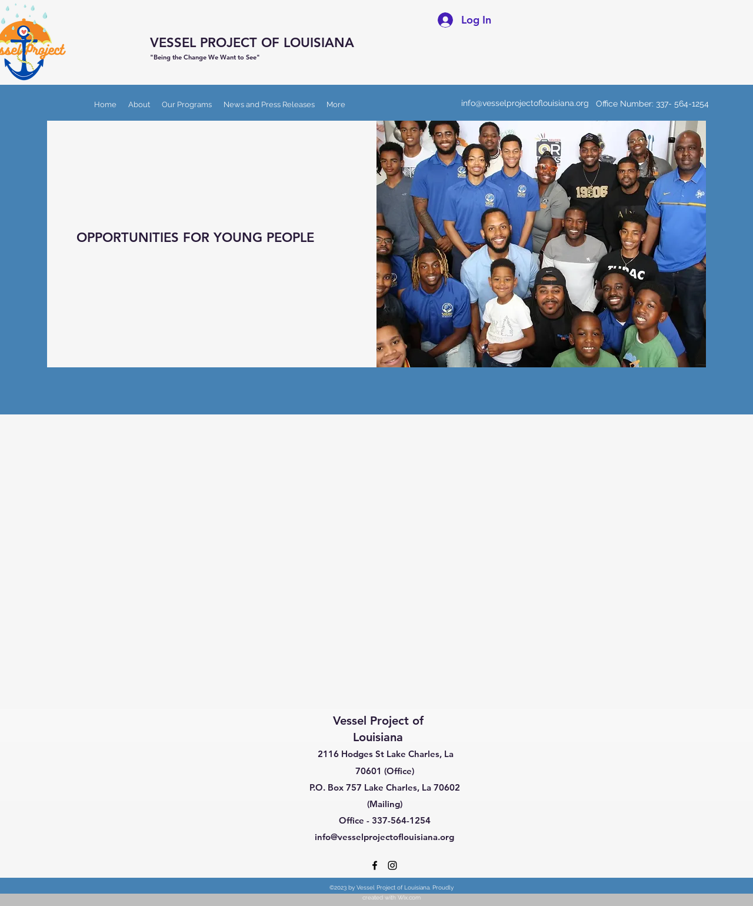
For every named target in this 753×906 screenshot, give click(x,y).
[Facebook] (375, 865)
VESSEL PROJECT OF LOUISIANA (252, 43)
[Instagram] (392, 865)
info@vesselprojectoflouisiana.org (525, 103)
